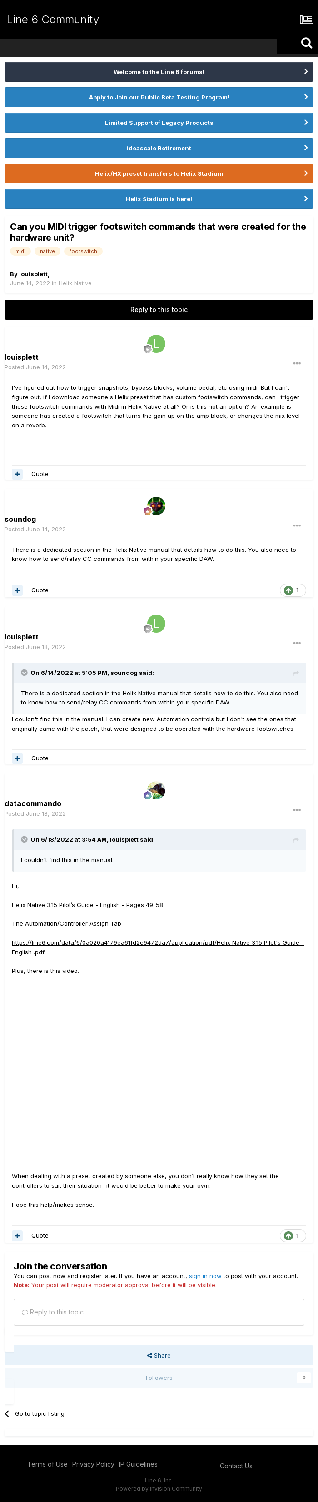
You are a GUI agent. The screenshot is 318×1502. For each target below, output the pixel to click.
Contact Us (236, 1466)
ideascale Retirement (159, 148)
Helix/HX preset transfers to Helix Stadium (159, 173)
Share (159, 1355)
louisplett (33, 274)
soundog (124, 672)
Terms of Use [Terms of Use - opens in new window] (47, 1464)
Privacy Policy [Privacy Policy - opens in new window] (93, 1464)
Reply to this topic (159, 309)
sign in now (205, 1275)
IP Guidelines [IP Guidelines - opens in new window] (138, 1464)
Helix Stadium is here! (159, 199)
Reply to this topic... (55, 1312)
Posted (35, 367)
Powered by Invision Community (159, 1488)
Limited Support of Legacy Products (159, 122)
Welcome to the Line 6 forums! (159, 71)
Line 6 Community (53, 19)
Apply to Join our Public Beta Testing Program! (159, 97)
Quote (40, 473)
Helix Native (75, 283)
